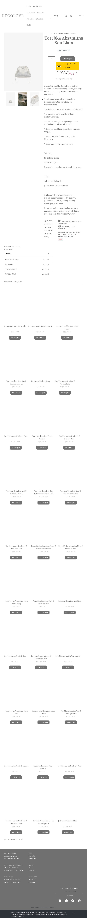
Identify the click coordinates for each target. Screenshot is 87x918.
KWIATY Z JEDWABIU (10, 853)
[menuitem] (29, 6)
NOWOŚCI (32, 856)
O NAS (31, 865)
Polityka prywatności (12, 882)
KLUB (30, 853)
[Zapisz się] (69, 895)
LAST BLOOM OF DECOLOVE (13, 865)
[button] (42, 99)
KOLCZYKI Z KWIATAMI (11, 859)
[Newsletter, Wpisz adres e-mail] (69, 891)
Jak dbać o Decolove (11, 868)
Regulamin (33, 877)
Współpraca (8, 877)
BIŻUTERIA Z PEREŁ (10, 856)
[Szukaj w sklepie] (57, 15)
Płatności (32, 879)
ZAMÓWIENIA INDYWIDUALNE (13, 870)
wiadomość (59, 198)
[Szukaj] (66, 15)
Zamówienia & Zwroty (66, 214)
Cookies (32, 882)
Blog (31, 868)
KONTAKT (32, 870)
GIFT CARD (32, 859)
